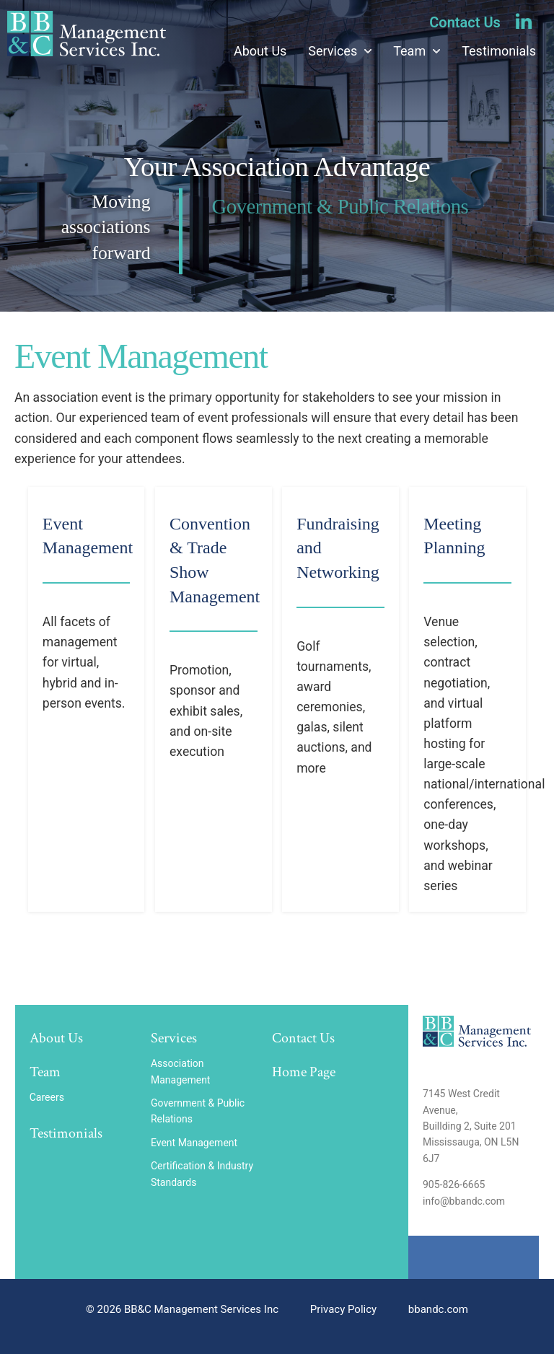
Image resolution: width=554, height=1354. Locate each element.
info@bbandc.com (464, 1201)
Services (332, 50)
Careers (47, 1097)
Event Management (195, 1142)
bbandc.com (438, 1309)
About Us (260, 50)
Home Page (303, 1072)
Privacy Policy (343, 1309)
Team (409, 50)
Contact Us (465, 22)
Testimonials (499, 50)
